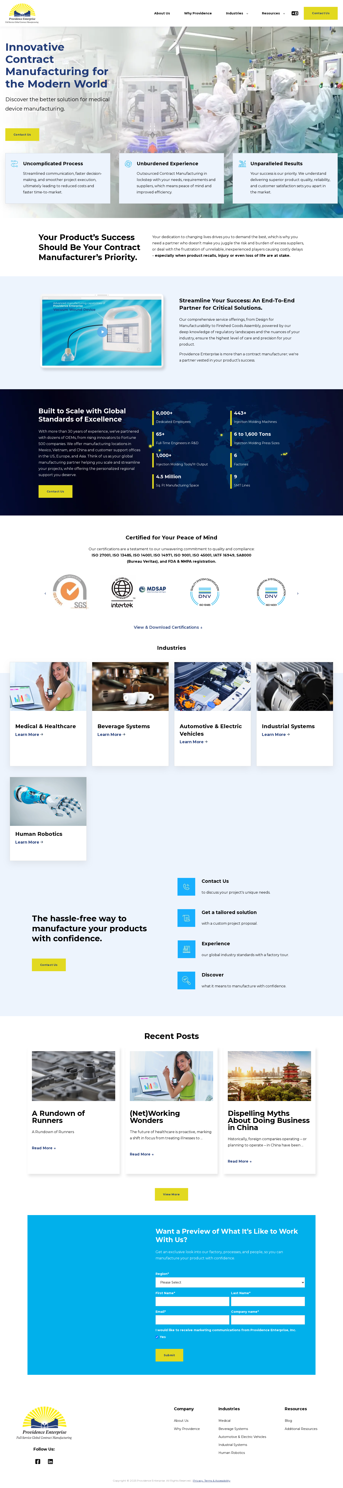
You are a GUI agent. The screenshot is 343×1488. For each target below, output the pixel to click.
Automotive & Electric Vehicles (242, 1437)
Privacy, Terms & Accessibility (211, 1480)
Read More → (44, 1148)
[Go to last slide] (45, 593)
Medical (224, 1421)
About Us (181, 1421)
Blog (288, 1421)
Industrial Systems (232, 1445)
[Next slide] (298, 593)
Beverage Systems (233, 1429)
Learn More (27, 734)
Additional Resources (301, 1429)
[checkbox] (230, 1337)
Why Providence (187, 1429)
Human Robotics (231, 1453)
